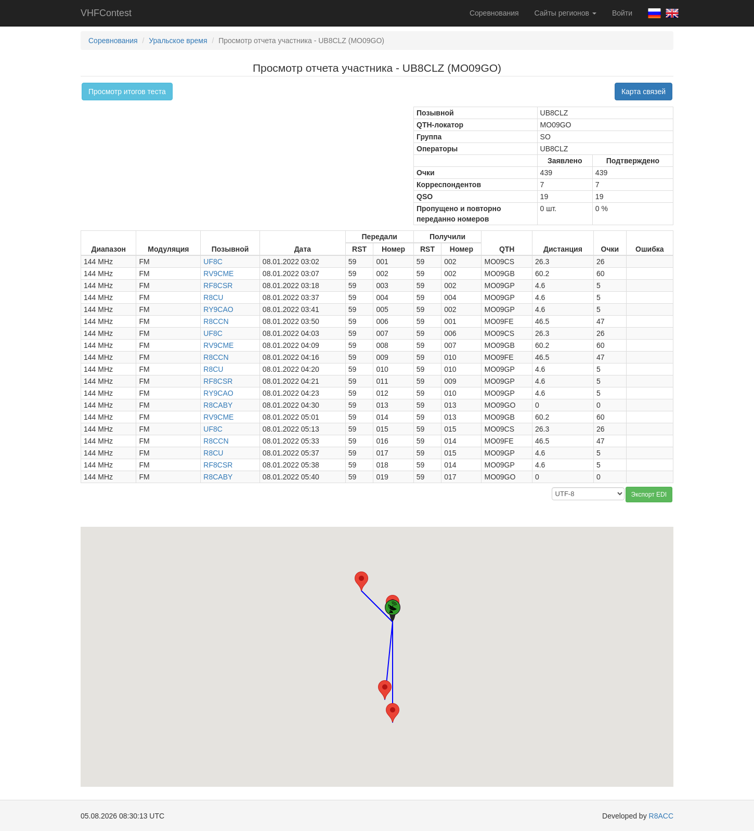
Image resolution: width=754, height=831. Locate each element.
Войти (622, 13)
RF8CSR (217, 285)
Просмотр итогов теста (127, 91)
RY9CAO (218, 309)
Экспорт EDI (649, 494)
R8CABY (217, 405)
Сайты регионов (565, 13)
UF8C (213, 261)
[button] (385, 689)
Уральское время (178, 40)
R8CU (213, 297)
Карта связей (643, 91)
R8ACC (661, 816)
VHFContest (106, 13)
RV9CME (218, 273)
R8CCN (215, 321)
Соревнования (494, 13)
